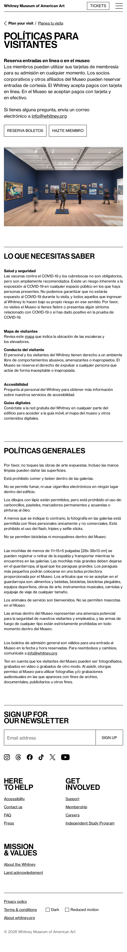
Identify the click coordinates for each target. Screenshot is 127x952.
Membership (76, 807)
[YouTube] (65, 757)
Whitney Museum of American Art (34, 5)
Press (9, 823)
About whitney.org (19, 917)
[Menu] (119, 6)
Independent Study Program (90, 823)
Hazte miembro (68, 130)
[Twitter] (52, 757)
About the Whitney (20, 864)
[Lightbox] (63, 186)
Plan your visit (20, 23)
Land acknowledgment (23, 872)
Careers (73, 815)
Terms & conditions (20, 909)
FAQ (7, 815)
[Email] (50, 737)
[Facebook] (30, 757)
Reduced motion (82, 909)
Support (72, 798)
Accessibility (14, 798)
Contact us (13, 807)
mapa (29, 336)
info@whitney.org (49, 115)
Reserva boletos (25, 130)
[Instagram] (7, 757)
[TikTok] (41, 757)
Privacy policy (15, 901)
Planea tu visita (50, 23)
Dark (52, 909)
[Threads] (18, 757)
